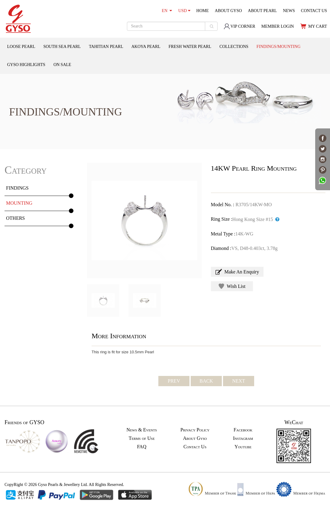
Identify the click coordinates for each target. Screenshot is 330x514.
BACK (206, 380)
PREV (174, 380)
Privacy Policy (194, 429)
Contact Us (194, 446)
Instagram (243, 438)
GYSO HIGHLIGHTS (26, 64)
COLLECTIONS (233, 46)
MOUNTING (19, 203)
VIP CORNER (239, 26)
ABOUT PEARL (262, 10)
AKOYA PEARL (145, 46)
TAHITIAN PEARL (106, 46)
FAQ (141, 446)
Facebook (243, 429)
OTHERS (15, 218)
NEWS (289, 10)
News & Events (142, 429)
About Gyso (195, 438)
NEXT (238, 380)
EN (167, 10)
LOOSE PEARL (21, 46)
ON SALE (62, 64)
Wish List (232, 286)
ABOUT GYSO (228, 10)
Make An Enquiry (237, 272)
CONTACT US (314, 10)
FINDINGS (17, 188)
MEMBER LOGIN (277, 26)
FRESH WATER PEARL (190, 46)
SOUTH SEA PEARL (62, 46)
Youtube (243, 446)
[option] (144, 220)
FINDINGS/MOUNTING (278, 46)
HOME (202, 10)
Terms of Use (142, 438)
